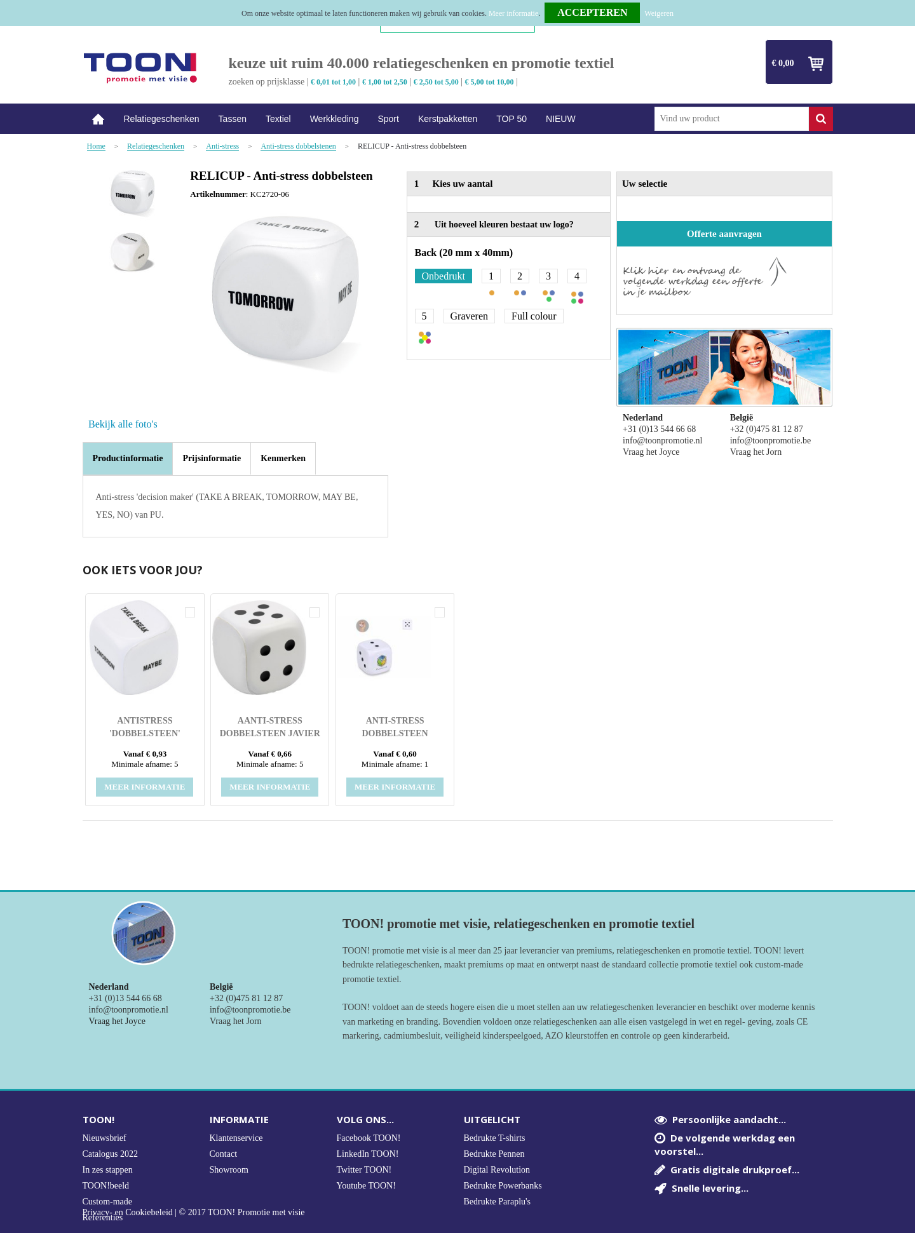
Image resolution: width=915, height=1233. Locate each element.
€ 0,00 (783, 63)
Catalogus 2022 (111, 1154)
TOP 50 (511, 119)
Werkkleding (334, 119)
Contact (224, 1154)
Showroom (229, 1170)
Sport (387, 119)
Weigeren (659, 13)
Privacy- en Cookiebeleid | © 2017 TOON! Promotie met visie (194, 1212)
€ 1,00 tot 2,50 (384, 81)
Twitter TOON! (364, 1170)
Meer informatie (513, 13)
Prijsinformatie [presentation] (211, 458)
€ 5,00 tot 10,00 (489, 81)
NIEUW (561, 119)
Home (98, 119)
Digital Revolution (497, 1170)
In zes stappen (108, 1170)
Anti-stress (222, 146)
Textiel (278, 119)
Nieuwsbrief (104, 1138)
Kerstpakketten (447, 119)
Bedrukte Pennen (494, 1154)
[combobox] (731, 119)
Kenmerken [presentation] (283, 458)
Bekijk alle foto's (123, 424)
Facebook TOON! (369, 1138)
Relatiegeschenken (162, 119)
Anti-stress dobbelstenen (298, 146)
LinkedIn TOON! (368, 1154)
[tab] (128, 458)
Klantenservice (236, 1138)
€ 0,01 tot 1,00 (333, 81)
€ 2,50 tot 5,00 (436, 81)
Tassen (233, 119)
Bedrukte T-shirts (494, 1138)
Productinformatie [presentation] (128, 458)
